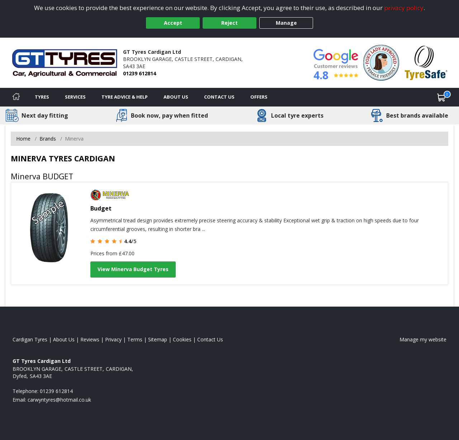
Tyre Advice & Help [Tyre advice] (124, 97)
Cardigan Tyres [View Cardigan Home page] (30, 339)
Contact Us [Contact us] (219, 97)
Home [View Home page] (23, 138)
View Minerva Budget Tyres (133, 269)
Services (75, 97)
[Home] (16, 97)
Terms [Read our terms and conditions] (134, 339)
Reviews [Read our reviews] (89, 339)
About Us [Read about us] (64, 339)
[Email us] (59, 399)
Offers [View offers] (259, 97)
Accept (173, 22)
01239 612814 (139, 73)
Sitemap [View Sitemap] (157, 339)
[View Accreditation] (381, 62)
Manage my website (422, 339)
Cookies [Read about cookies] (182, 339)
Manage (286, 22)
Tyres (42, 97)
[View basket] (441, 97)
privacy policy (403, 8)
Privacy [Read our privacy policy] (113, 339)
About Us (176, 97)
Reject (229, 22)
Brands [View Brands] (47, 138)
